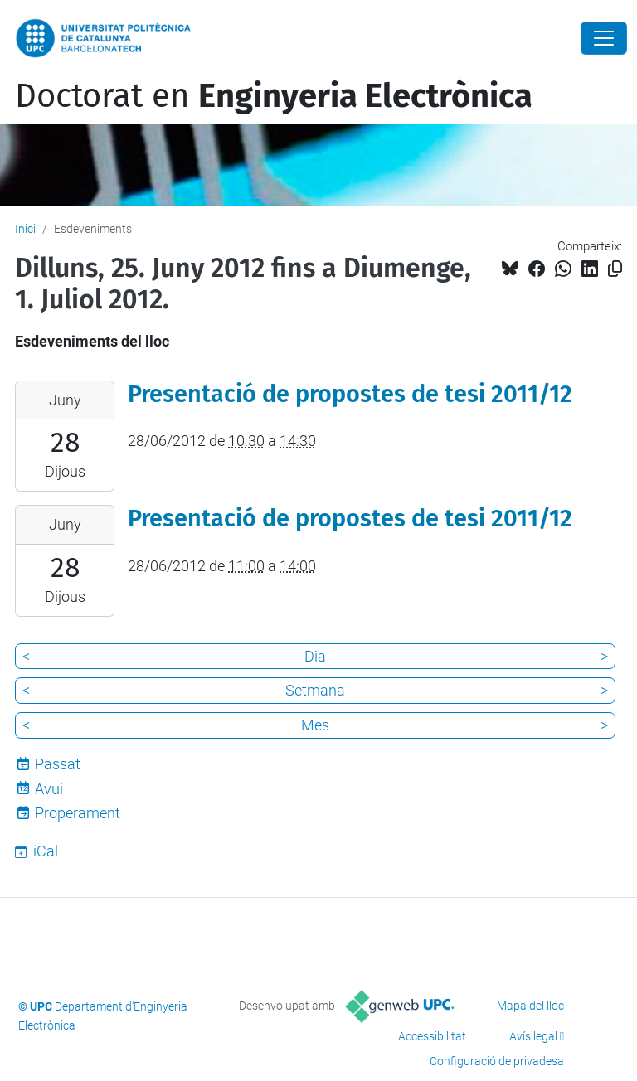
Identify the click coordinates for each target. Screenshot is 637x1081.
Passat (57, 764)
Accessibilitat (432, 1036)
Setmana (315, 690)
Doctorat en (273, 96)
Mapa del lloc (530, 1005)
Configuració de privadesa (497, 1061)
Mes (315, 725)
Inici (25, 228)
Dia (315, 656)
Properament (77, 813)
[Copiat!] (615, 269)
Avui (49, 788)
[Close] (604, 38)
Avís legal (533, 1036)
